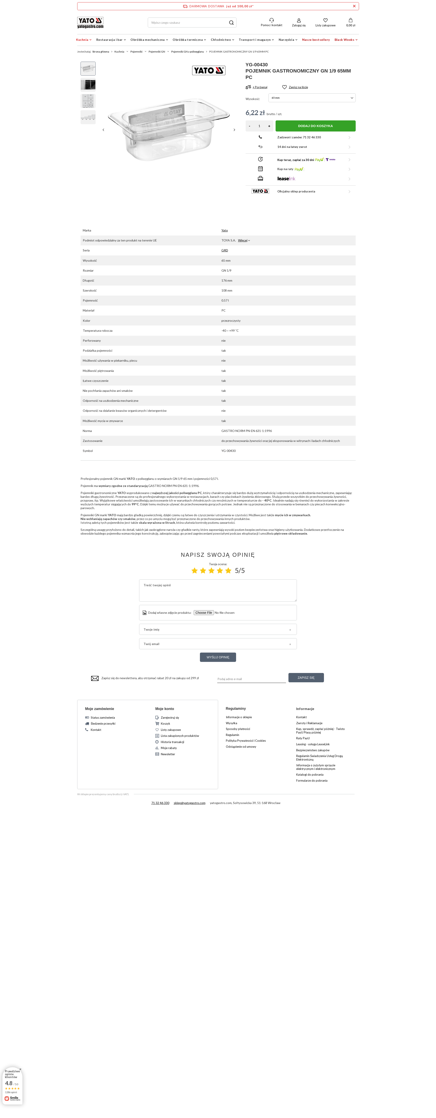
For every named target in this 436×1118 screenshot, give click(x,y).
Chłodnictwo (221, 39)
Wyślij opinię (218, 657)
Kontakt (96, 730)
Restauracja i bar (109, 39)
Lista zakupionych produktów (180, 735)
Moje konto (164, 709)
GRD (224, 250)
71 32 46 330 (160, 803)
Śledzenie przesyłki (103, 723)
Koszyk (165, 723)
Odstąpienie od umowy (241, 746)
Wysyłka (231, 723)
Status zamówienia (103, 717)
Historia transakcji (172, 742)
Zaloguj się (299, 25)
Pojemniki (136, 51)
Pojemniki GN (157, 51)
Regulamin (232, 735)
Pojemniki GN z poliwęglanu (187, 51)
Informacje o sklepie (239, 717)
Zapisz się (306, 677)
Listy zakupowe (325, 25)
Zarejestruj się (170, 717)
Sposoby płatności (238, 729)
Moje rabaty (169, 748)
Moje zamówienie (99, 709)
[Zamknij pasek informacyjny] (354, 6)
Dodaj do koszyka (315, 126)
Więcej (242, 240)
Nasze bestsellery (316, 39)
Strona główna (100, 51)
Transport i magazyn (255, 39)
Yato (224, 230)
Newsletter (168, 754)
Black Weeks (344, 39)
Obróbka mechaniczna (147, 39)
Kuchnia (82, 39)
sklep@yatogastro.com (189, 803)
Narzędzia (286, 39)
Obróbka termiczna (188, 39)
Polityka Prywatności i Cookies (246, 740)
